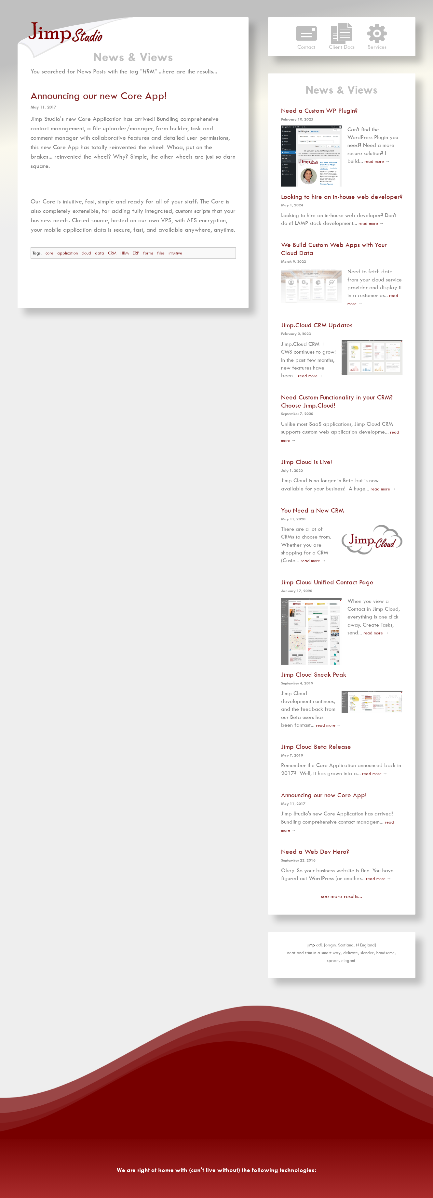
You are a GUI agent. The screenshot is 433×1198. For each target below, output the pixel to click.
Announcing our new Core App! (99, 95)
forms (148, 252)
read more (374, 161)
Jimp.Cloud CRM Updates (316, 325)
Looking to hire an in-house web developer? (341, 196)
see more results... (341, 896)
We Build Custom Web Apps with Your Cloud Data (334, 248)
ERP (136, 252)
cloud (86, 252)
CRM (112, 252)
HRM (124, 252)
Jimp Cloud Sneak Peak (313, 674)
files (161, 252)
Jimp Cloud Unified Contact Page (327, 582)
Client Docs (342, 44)
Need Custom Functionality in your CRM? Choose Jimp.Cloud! (337, 401)
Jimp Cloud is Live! (306, 461)
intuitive (175, 252)
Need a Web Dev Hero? (315, 851)
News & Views (133, 56)
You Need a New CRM (312, 510)
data (99, 252)
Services (377, 44)
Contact (306, 44)
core (49, 252)
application (67, 252)
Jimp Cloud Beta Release (316, 746)
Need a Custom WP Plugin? (319, 110)
